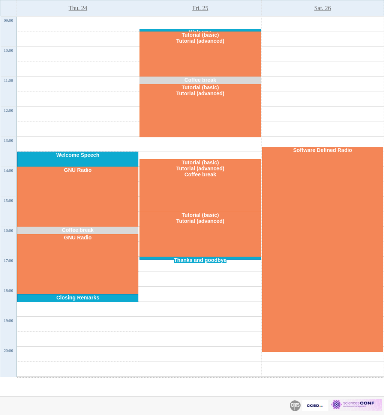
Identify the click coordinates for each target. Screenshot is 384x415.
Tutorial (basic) (200, 35)
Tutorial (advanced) (200, 41)
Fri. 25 (200, 8)
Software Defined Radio (322, 150)
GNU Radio (78, 170)
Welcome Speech (77, 155)
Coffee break (78, 230)
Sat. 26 (322, 8)
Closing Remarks (77, 298)
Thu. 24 (78, 8)
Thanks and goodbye (200, 260)
